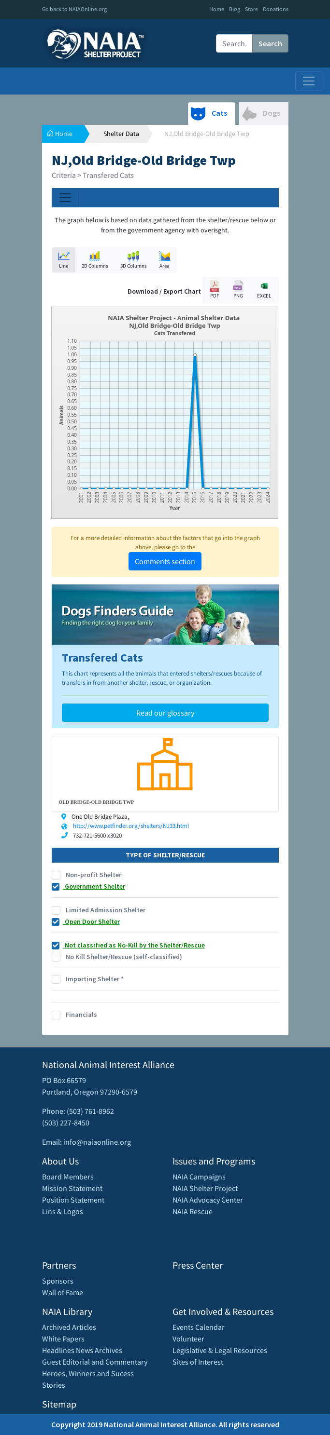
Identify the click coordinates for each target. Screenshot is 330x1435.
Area (165, 259)
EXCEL (264, 289)
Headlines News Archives (82, 1350)
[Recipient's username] (234, 43)
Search (270, 43)
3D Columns (133, 259)
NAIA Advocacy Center (207, 1200)
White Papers (63, 1338)
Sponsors (57, 1281)
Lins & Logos (62, 1211)
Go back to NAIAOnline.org (74, 9)
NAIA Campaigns (199, 1176)
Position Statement (73, 1200)
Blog (234, 9)
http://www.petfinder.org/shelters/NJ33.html (131, 826)
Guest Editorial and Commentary (94, 1362)
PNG (238, 289)
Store (251, 9)
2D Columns (95, 259)
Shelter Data (121, 133)
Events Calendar (198, 1327)
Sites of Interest (197, 1362)
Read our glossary (165, 713)
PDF (214, 289)
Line (64, 259)
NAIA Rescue (192, 1211)
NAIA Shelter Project (205, 1188)
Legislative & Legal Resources (219, 1350)
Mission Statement (72, 1188)
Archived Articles (69, 1327)
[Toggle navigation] (308, 81)
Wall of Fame (62, 1292)
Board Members (68, 1176)
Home (216, 9)
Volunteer (188, 1338)
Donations (275, 9)
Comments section (165, 561)
